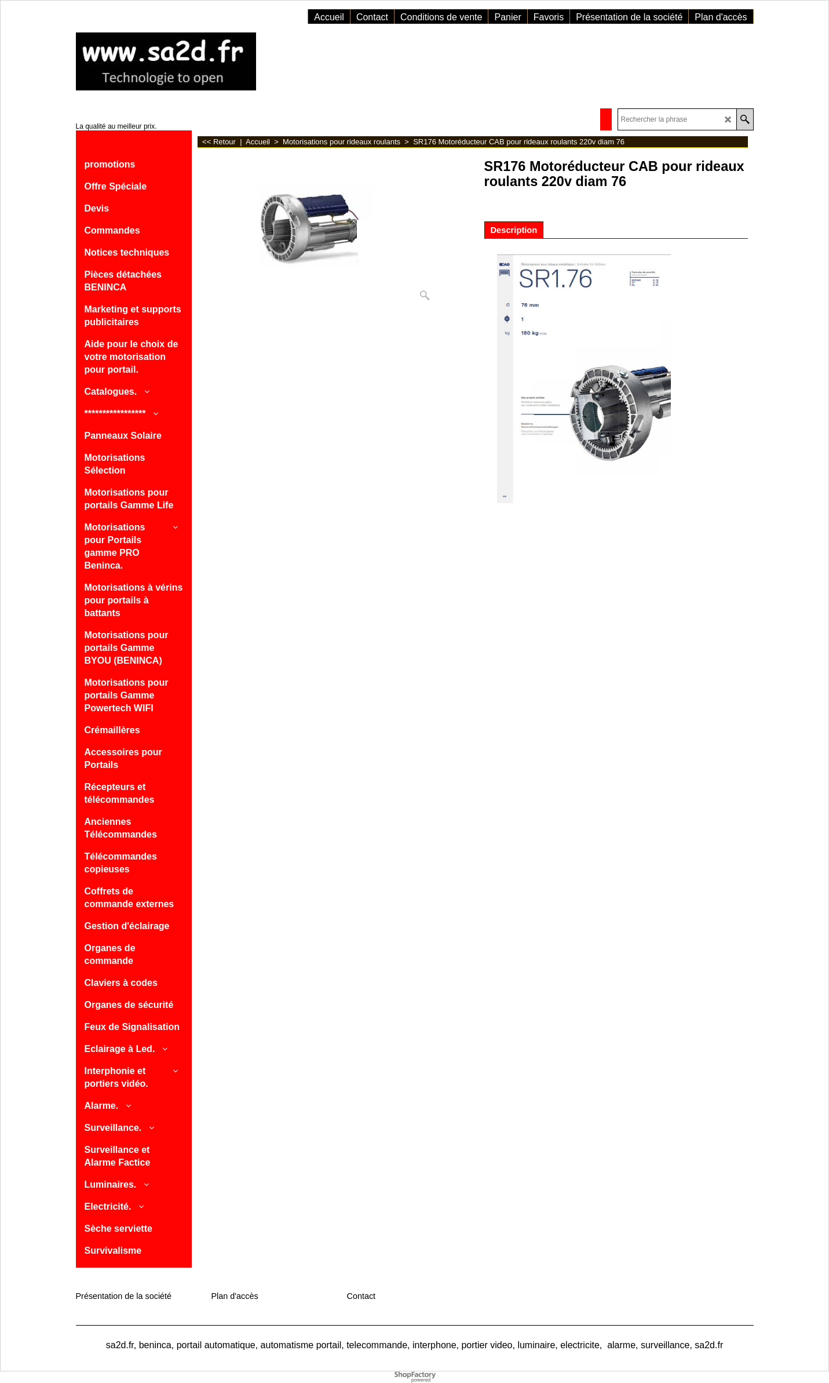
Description (514, 230)
